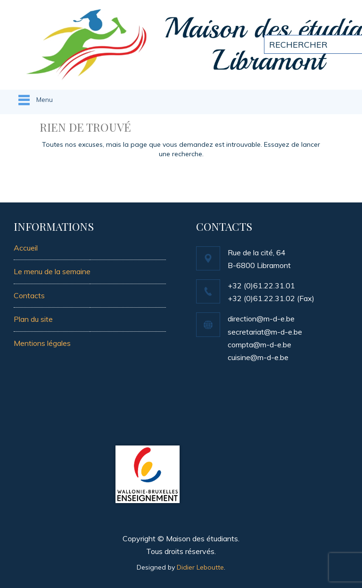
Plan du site (33, 319)
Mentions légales (42, 343)
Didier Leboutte (200, 567)
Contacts (29, 295)
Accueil (26, 247)
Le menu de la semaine (52, 271)
